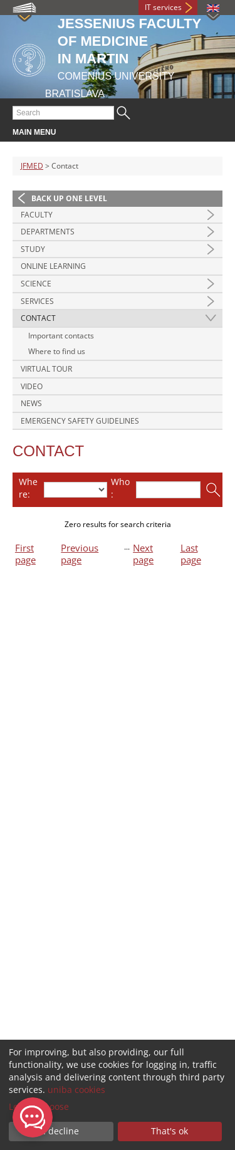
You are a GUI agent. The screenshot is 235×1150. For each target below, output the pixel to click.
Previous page (79, 554)
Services (37, 301)
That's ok (169, 1131)
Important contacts (61, 335)
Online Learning (53, 266)
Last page (190, 554)
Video (32, 386)
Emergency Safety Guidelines (80, 421)
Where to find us (56, 351)
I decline (61, 1131)
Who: (120, 488)
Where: (28, 488)
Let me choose (39, 1106)
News (31, 403)
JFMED (32, 165)
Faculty (37, 214)
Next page (143, 554)
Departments (48, 231)
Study (33, 249)
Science (36, 283)
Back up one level (69, 198)
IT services (163, 7)
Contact (38, 318)
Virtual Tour (46, 368)
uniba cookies (76, 1089)
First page (25, 554)
